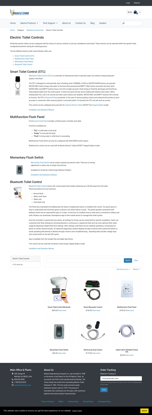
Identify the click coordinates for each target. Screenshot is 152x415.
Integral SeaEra (97, 105)
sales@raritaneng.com (22, 385)
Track (104, 390)
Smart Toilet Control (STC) (24, 56)
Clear (136, 260)
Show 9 (136, 269)
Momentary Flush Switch (24, 62)
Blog (92, 23)
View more (62, 310)
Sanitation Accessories (35, 30)
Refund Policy (88, 402)
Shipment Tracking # (108, 374)
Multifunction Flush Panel (24, 59)
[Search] (131, 23)
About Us (66, 23)
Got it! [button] (144, 411)
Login (128, 3)
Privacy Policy (73, 402)
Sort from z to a (123, 269)
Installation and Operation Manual (41, 110)
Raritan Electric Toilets (74, 105)
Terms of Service (47, 402)
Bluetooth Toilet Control (23, 64)
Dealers (102, 23)
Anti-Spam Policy (104, 402)
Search (128, 260)
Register (137, 3)
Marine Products (28, 23)
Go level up (18, 264)
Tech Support (49, 23)
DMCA (61, 402)
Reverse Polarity (52, 97)
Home (13, 23)
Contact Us (80, 23)
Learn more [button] (77, 411)
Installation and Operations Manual (44, 175)
